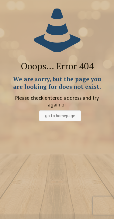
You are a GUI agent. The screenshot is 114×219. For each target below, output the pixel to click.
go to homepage (60, 115)
